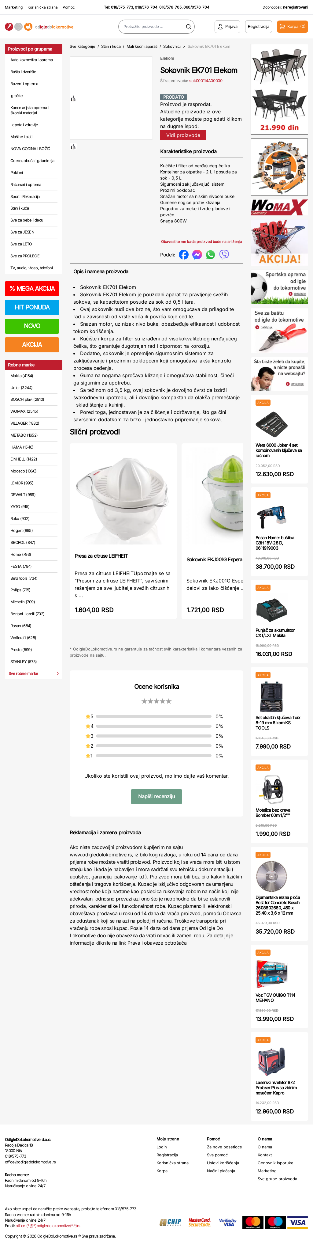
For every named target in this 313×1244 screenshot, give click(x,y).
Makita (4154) (21, 375)
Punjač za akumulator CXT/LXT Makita (275, 633)
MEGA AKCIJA (32, 288)
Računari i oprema (25, 184)
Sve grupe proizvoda (277, 1178)
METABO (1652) (24, 435)
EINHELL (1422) (23, 459)
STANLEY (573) (23, 661)
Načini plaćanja (221, 1170)
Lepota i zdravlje (24, 124)
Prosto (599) (21, 649)
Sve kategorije (82, 46)
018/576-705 (170, 7)
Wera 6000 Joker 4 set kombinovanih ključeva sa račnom (279, 450)
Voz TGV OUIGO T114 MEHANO (275, 997)
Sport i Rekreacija (24, 196)
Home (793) (20, 554)
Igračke (16, 95)
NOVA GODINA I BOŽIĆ (30, 148)
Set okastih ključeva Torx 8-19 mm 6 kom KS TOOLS (278, 722)
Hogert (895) (21, 530)
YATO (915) (20, 506)
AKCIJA (32, 344)
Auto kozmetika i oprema (31, 59)
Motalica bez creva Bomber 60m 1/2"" (273, 812)
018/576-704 (146, 7)
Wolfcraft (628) (23, 637)
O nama (265, 1146)
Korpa (162, 1170)
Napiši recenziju (156, 796)
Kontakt (265, 1154)
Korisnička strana (43, 7)
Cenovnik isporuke (275, 1162)
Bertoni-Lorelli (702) (27, 613)
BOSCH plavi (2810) (27, 399)
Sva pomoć (217, 1154)
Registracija (167, 1154)
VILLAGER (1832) (24, 423)
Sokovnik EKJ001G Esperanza (218, 559)
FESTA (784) (21, 566)
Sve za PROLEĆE (24, 255)
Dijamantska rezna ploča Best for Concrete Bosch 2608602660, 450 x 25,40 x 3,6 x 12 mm (278, 905)
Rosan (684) (20, 625)
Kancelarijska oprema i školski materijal (29, 110)
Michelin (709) (22, 601)
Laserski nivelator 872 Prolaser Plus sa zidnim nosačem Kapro (276, 1087)
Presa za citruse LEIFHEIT (101, 556)
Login (161, 1146)
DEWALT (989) (22, 494)
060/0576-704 (196, 7)
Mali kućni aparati (142, 46)
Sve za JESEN (22, 231)
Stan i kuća (19, 208)
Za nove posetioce (224, 1146)
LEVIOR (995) (21, 482)
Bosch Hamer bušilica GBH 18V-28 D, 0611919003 (275, 543)
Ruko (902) (20, 518)
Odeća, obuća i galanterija (32, 160)
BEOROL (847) (22, 542)
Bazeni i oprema (24, 83)
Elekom (167, 58)
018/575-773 (122, 7)
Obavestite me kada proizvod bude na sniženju (201, 241)
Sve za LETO (21, 243)
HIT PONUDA (32, 307)
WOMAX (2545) (24, 411)
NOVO (32, 326)
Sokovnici (171, 46)
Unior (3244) (21, 387)
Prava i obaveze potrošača (156, 943)
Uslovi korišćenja (223, 1162)
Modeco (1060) (23, 470)
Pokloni (16, 172)
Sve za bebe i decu (26, 220)
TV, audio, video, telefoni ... (33, 267)
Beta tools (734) (24, 578)
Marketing (14, 7)
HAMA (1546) (22, 447)
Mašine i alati (21, 136)
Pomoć (69, 7)
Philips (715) (20, 589)
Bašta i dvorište (23, 71)
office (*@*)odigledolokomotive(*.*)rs (48, 1225)
